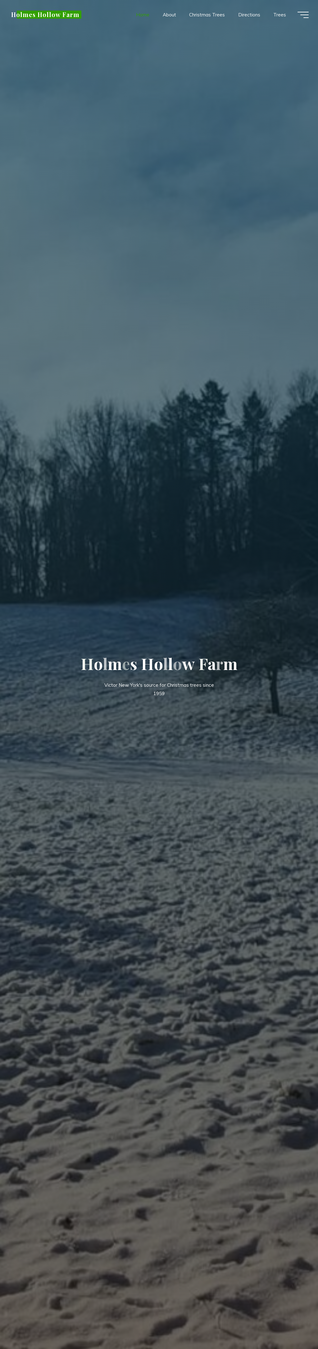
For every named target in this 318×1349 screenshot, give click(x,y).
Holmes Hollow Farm (45, 15)
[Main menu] (303, 15)
